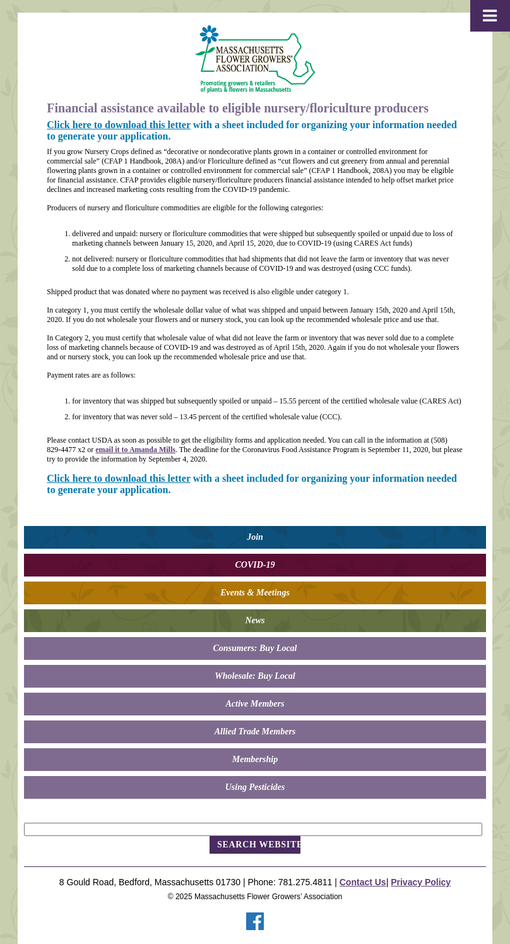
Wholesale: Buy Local (255, 676)
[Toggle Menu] (490, 16)
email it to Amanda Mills (135, 449)
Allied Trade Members (255, 731)
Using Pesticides (255, 787)
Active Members (255, 703)
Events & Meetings (255, 592)
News (254, 620)
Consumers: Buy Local (255, 648)
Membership (255, 759)
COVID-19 (255, 565)
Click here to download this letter (118, 124)
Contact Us (363, 882)
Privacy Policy (421, 882)
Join (255, 537)
